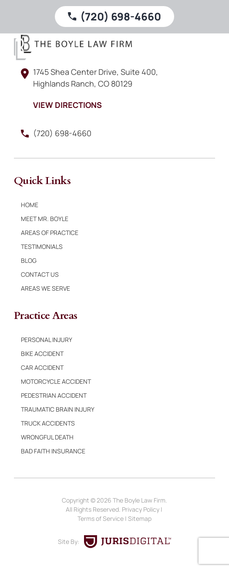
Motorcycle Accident (56, 381)
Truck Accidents (48, 423)
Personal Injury (46, 339)
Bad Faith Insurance (53, 451)
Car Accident (42, 367)
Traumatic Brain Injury (57, 409)
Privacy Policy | (143, 509)
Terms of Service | (102, 518)
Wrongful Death (47, 437)
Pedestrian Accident (54, 395)
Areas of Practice (49, 232)
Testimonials (42, 246)
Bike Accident (42, 353)
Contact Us (40, 274)
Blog (29, 260)
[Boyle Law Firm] (20, 49)
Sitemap (140, 518)
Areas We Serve (45, 288)
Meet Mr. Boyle (44, 219)
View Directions (67, 105)
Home (29, 205)
